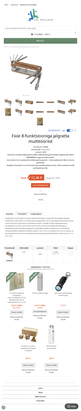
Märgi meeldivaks (40, 194)
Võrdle (40, 200)
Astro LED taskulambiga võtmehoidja (63, 294)
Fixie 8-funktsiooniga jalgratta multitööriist (24, 47)
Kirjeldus (9, 214)
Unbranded (45, 149)
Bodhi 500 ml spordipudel (51, 347)
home (6, 47)
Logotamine (36, 214)
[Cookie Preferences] (3, 407)
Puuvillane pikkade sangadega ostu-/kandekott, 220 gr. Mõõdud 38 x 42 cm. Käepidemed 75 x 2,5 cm (17, 297)
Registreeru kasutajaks (28, 5)
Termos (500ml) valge (40, 293)
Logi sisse (14, 5)
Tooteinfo (22, 214)
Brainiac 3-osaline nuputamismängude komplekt (28, 348)
